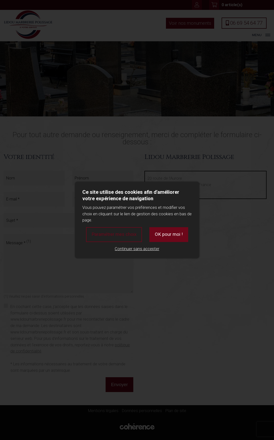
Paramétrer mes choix (114, 234)
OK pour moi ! (169, 234)
